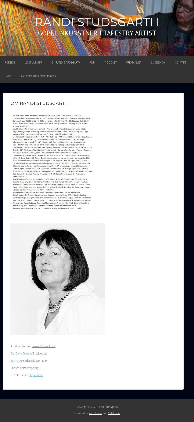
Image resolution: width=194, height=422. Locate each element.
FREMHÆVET (134, 62)
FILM (92, 62)
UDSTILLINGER (33, 62)
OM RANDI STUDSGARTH (66, 62)
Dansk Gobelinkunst (44, 346)
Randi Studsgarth (97, 22)
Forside (10, 62)
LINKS (8, 76)
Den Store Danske (21, 353)
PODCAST (111, 62)
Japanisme (36, 375)
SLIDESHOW (158, 62)
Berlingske (16, 360)
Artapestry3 (33, 368)
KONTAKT (180, 62)
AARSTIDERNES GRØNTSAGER (38, 76)
